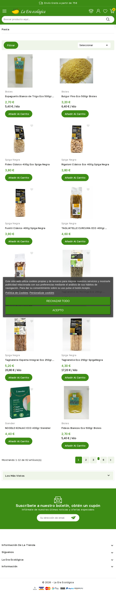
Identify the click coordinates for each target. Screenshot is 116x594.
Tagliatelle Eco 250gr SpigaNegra (82, 359)
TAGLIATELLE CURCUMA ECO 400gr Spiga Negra (83, 228)
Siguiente (110, 460)
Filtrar (9, 45)
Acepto (58, 310)
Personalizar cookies (41, 292)
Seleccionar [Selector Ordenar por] (94, 45)
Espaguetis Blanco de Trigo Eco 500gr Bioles (28, 96)
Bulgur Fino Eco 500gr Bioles (79, 96)
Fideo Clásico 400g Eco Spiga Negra (27, 164)
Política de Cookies (16, 292)
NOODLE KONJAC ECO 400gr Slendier (28, 428)
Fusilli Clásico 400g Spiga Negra (25, 228)
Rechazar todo (58, 301)
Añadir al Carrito (18, 113)
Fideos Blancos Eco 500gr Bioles (81, 428)
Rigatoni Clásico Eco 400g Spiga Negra (85, 164)
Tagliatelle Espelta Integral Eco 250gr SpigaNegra (28, 360)
